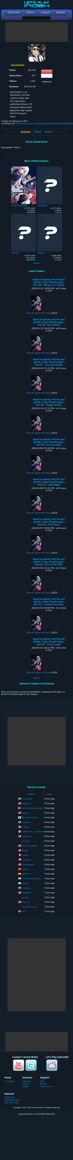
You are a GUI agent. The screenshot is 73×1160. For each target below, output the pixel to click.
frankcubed (26, 892)
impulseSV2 (27, 836)
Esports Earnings (12, 1100)
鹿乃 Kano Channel (30, 817)
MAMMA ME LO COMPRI (32, 831)
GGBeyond (9, 1097)
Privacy (43, 1084)
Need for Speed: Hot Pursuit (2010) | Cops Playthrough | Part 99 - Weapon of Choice (49, 282)
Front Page (9, 1081)
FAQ (42, 1081)
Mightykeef (26, 803)
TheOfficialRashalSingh (31, 878)
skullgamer (26, 822)
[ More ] (36, 263)
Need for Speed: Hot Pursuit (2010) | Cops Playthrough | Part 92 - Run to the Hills (49, 562)
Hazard (25, 850)
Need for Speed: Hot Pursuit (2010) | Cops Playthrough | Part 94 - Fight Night (49, 482)
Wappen (25, 813)
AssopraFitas (27, 798)
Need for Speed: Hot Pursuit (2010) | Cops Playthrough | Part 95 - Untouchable (49, 442)
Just (23, 911)
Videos (37, 131)
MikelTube (26, 874)
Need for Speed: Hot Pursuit (38, 313)
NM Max (25, 897)
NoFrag (25, 855)
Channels (27, 1081)
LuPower (25, 883)
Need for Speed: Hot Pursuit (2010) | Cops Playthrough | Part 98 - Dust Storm (49, 322)
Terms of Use (46, 1086)
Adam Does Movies (30, 845)
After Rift (25, 841)
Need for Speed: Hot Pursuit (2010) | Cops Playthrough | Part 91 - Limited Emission (49, 602)
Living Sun (26, 888)
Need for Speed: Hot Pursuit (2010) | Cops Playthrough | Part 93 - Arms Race (49, 522)
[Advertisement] (36, 32)
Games (48, 131)
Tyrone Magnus (28, 864)
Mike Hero (26, 902)
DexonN (25, 869)
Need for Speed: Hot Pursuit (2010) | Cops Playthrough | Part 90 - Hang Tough (49, 642)
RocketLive (26, 860)
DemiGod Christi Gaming (32, 808)
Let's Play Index (11, 1103)
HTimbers (26, 827)
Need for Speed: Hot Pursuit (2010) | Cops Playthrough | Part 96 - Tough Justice (49, 402)
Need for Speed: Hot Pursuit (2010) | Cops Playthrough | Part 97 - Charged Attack (49, 362)
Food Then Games (29, 907)
